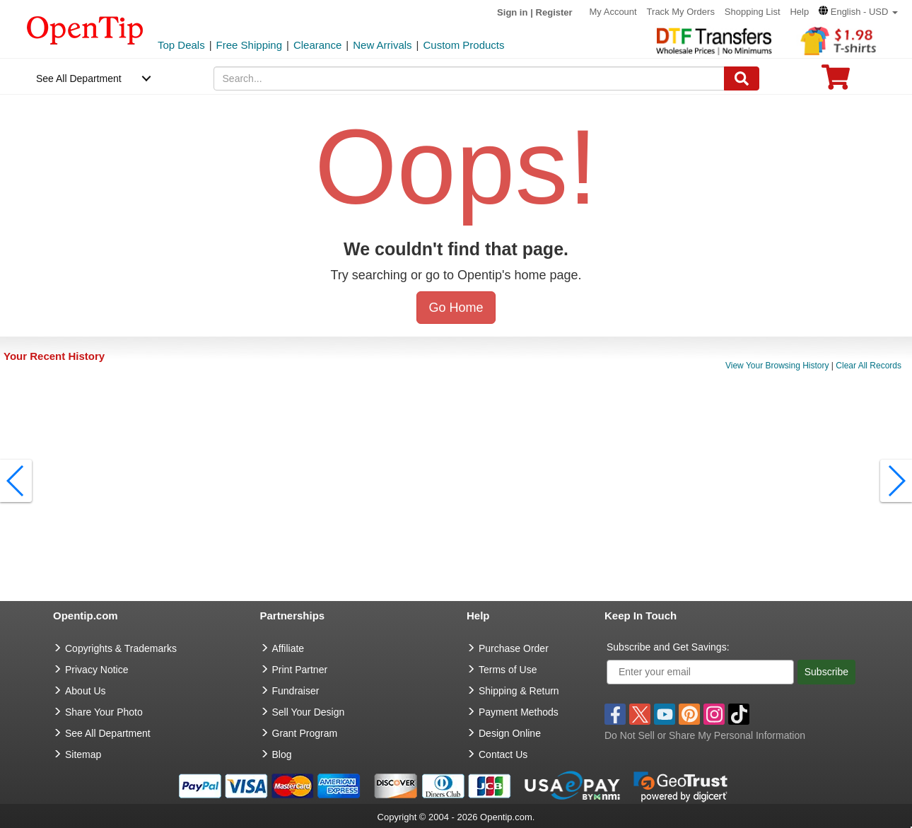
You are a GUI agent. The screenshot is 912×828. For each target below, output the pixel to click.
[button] (858, 11)
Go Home (455, 308)
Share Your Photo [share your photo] (104, 712)
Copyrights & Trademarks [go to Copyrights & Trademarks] (121, 648)
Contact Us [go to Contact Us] (503, 754)
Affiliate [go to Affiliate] (288, 648)
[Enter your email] (700, 672)
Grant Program (305, 733)
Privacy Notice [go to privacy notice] (96, 669)
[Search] (741, 78)
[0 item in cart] (836, 81)
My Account (613, 11)
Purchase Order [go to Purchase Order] (514, 648)
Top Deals (181, 45)
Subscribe (826, 671)
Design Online (510, 733)
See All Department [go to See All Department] (108, 733)
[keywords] (469, 78)
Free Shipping (249, 45)
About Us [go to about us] (85, 690)
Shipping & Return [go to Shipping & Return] (519, 690)
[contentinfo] (85, 29)
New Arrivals (382, 45)
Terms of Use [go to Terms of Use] (508, 669)
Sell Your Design (308, 712)
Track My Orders (681, 11)
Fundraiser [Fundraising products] (296, 690)
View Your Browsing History (777, 366)
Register (554, 12)
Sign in (512, 12)
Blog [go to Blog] (282, 754)
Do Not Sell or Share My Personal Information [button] (704, 735)
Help (799, 11)
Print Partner (300, 669)
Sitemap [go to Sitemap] (83, 754)
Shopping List (753, 11)
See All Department (79, 78)
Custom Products (463, 45)
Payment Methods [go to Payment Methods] (519, 712)
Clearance (317, 45)
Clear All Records (868, 366)
